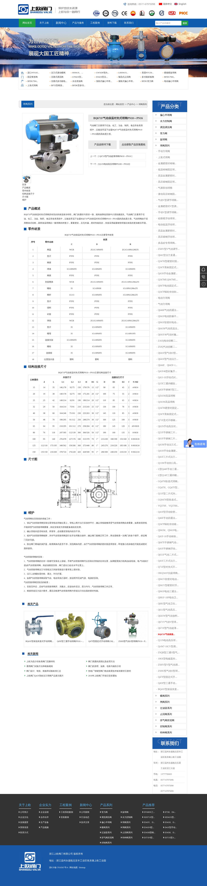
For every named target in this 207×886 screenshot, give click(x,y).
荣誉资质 (24, 827)
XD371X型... (149, 817)
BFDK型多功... (78, 85)
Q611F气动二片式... (167, 554)
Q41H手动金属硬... (167, 273)
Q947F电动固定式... (167, 285)
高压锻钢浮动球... (167, 237)
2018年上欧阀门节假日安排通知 (102, 676)
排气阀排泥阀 (167, 720)
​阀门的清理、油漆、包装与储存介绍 (104, 666)
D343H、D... (170, 832)
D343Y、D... (149, 822)
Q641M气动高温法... (168, 328)
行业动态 (85, 817)
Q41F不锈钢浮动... (167, 548)
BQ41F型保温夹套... (168, 689)
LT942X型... (77, 77)
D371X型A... (170, 837)
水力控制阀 (166, 121)
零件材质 (26, 191)
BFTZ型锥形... (57, 85)
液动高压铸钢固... (167, 194)
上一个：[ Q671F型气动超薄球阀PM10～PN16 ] (111, 156)
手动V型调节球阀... (167, 212)
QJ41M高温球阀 (166, 402)
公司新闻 (85, 812)
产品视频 (44, 827)
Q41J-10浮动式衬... (167, 377)
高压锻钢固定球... (167, 182)
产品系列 (106, 805)
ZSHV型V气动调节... (168, 249)
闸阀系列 (165, 702)
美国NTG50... (148, 72)
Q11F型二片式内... (167, 493)
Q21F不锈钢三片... (167, 432)
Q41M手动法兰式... (167, 444)
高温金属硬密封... (167, 175)
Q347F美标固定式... (167, 267)
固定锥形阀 (32, 77)
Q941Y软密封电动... (168, 579)
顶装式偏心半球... (104, 81)
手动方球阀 (163, 151)
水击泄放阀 (77, 81)
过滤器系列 (166, 708)
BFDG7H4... (32, 81)
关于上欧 (44, 23)
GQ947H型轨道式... (167, 499)
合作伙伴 (44, 817)
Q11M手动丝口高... (167, 463)
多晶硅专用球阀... (167, 243)
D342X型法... (102, 77)
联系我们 (129, 23)
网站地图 (73, 867)
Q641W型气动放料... (168, 616)
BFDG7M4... (169, 77)
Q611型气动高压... (167, 609)
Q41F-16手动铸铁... (167, 536)
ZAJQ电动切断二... (167, 340)
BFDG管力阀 (147, 81)
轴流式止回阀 (124, 77)
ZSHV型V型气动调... (168, 665)
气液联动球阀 (164, 188)
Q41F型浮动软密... (167, 512)
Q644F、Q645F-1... (167, 365)
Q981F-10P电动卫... (167, 597)
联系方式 (24, 832)
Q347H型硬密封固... (168, 261)
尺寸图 (25, 197)
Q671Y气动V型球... (167, 622)
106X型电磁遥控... (167, 658)
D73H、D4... (170, 812)
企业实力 (45, 805)
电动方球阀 (163, 298)
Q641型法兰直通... (167, 255)
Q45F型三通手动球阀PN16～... (70, 641)
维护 (24, 200)
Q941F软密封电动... (167, 322)
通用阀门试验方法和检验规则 (39, 666)
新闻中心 (61, 22)
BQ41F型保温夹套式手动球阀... (39, 641)
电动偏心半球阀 (171, 81)
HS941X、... (77, 72)
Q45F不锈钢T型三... (168, 389)
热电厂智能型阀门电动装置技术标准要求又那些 (109, 671)
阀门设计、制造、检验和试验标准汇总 (43, 671)
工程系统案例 (67, 812)
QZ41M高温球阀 (166, 396)
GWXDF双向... (102, 72)
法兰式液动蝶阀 (58, 72)
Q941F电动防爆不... (167, 316)
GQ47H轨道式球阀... (168, 481)
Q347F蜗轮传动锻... (167, 524)
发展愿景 (24, 822)
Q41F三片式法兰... (167, 457)
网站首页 (27, 23)
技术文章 (85, 822)
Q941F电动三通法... (167, 591)
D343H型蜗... (149, 832)
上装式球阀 (32, 85)
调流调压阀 (166, 127)
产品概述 (26, 187)
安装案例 (65, 817)
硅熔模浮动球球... (167, 218)
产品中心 (131, 104)
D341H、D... (170, 822)
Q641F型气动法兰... (167, 359)
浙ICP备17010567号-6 (58, 867)
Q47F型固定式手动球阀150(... (101, 641)
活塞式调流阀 (57, 77)
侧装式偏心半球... (126, 81)
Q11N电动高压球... (167, 640)
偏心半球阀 (166, 115)
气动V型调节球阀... (167, 200)
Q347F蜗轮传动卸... (167, 292)
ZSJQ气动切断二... (167, 347)
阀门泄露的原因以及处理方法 (101, 661)
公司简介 (24, 812)
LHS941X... (123, 72)
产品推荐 (148, 805)
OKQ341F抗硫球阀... (168, 573)
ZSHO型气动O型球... (168, 671)
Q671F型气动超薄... (167, 628)
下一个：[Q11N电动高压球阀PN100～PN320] (110, 164)
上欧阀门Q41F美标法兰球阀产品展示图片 (45, 676)
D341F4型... (149, 827)
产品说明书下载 (102, 144)
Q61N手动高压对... (167, 426)
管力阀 (163, 133)
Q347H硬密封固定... (168, 408)
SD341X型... (170, 817)
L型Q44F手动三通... (168, 469)
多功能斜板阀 (148, 77)
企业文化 (24, 817)
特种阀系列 (166, 732)
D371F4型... (149, 837)
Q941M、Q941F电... (168, 530)
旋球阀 (163, 139)
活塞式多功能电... (59, 81)
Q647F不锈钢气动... (167, 542)
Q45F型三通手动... (167, 683)
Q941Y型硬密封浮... (168, 585)
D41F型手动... (171, 827)
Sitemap (82, 867)
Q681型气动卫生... (167, 603)
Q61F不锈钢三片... (167, 438)
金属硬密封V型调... (167, 206)
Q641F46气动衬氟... (167, 334)
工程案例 (95, 23)
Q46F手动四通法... (167, 518)
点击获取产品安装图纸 (133, 144)
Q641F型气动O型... (167, 353)
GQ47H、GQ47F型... (168, 487)
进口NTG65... (33, 72)
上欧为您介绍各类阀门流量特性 (40, 661)
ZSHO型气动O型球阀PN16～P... (132, 641)
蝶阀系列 (165, 696)
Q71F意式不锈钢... (167, 420)
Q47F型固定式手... (167, 677)
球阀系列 (165, 145)
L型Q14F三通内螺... (168, 475)
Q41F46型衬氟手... (167, 371)
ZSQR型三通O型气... (168, 652)
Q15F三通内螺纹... (167, 383)
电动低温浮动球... (167, 224)
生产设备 (44, 822)
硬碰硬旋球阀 (170, 72)
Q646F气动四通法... (167, 310)
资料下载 (112, 23)
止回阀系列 (166, 714)
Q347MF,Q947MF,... (167, 279)
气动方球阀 (163, 304)
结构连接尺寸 (28, 194)
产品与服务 (78, 23)
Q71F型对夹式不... (167, 567)
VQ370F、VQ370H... (168, 506)
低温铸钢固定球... (167, 169)
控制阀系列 (166, 726)
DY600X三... (149, 812)
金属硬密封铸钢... (167, 163)
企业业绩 (44, 812)
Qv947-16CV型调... (167, 646)
